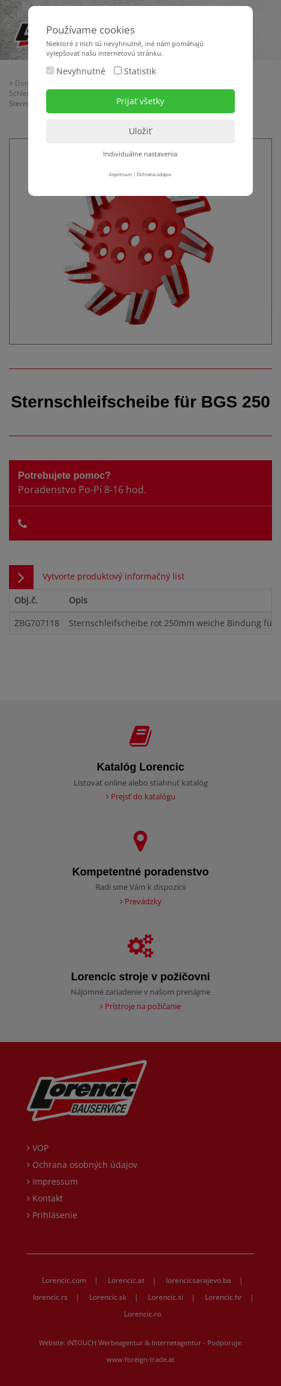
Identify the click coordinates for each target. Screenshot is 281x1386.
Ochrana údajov (154, 174)
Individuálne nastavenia (140, 153)
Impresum (120, 174)
